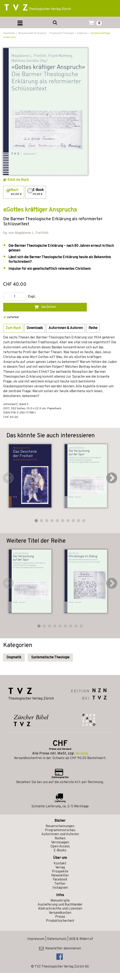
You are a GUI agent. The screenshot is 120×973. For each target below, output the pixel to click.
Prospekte (60, 872)
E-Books (60, 850)
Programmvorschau (60, 830)
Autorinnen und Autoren (60, 834)
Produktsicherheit (60, 921)
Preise (60, 917)
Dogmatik (14, 657)
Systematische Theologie (50, 657)
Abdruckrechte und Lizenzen (60, 909)
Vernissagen (60, 842)
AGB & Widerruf (81, 939)
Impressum (35, 939)
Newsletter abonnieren (60, 948)
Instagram (60, 888)
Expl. (32, 297)
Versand (81, 754)
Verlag (60, 868)
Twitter (60, 884)
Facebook (60, 880)
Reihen (60, 838)
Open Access (60, 846)
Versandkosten (60, 913)
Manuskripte (60, 901)
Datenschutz (57, 939)
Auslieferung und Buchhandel (60, 905)
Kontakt (60, 864)
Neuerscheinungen (60, 826)
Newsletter (60, 876)
